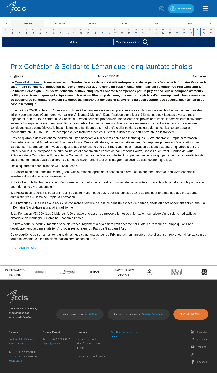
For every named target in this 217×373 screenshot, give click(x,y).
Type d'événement (126, 42)
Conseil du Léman (28, 82)
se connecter (184, 8)
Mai (157, 23)
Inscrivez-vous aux (80, 314)
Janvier (27, 23)
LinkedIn (199, 332)
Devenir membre (191, 314)
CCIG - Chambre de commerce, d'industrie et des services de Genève (15, 8)
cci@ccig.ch (15, 360)
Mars (92, 23)
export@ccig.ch (51, 343)
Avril (124, 23)
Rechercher (161, 8)
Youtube (198, 347)
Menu (206, 9)
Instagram (199, 339)
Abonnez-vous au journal (138, 314)
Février (60, 23)
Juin (189, 23)
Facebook (199, 362)
